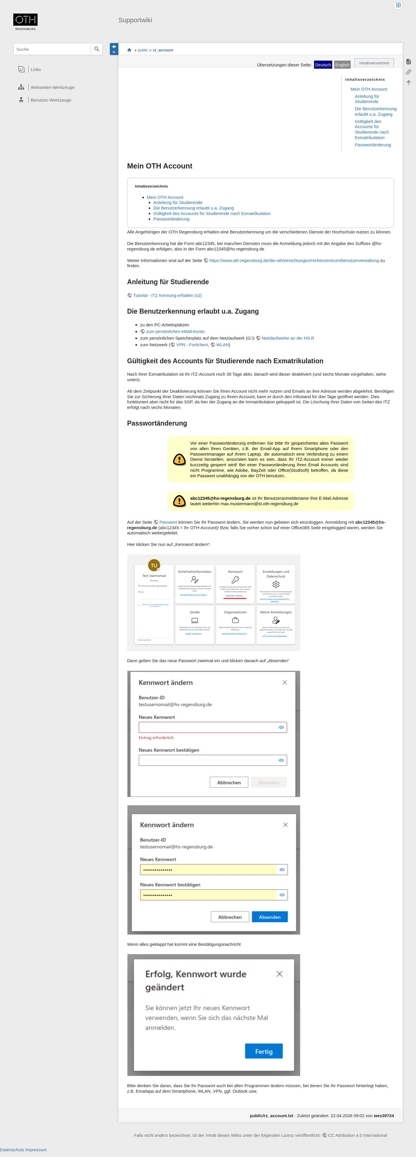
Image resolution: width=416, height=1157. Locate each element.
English (342, 64)
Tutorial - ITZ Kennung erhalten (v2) (167, 295)
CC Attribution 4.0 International (357, 1135)
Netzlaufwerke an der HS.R (288, 338)
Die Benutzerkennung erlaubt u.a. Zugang (376, 111)
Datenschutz (12, 1149)
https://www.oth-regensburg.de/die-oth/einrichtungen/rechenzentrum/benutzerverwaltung (294, 260)
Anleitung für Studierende (367, 99)
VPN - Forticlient (192, 344)
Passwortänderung (373, 144)
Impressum (36, 1149)
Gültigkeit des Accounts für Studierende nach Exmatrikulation (372, 129)
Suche (97, 49)
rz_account (163, 50)
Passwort (168, 522)
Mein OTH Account (369, 89)
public (143, 50)
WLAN (222, 344)
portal (129, 49)
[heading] (58, 69)
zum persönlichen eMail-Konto (175, 331)
